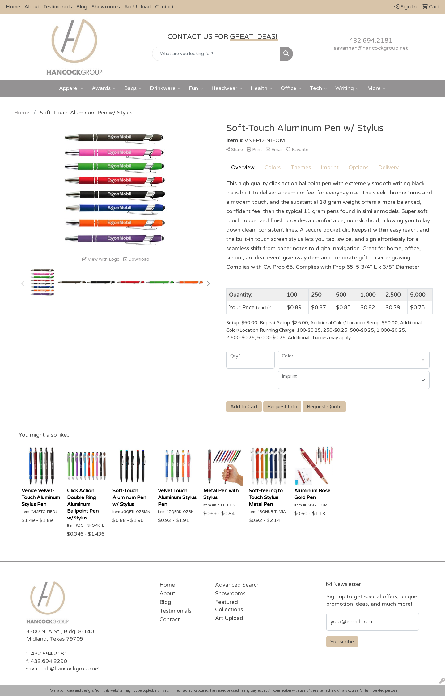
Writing (347, 88)
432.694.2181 (370, 41)
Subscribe (342, 641)
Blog (81, 7)
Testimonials (58, 7)
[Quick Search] (216, 54)
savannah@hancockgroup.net (371, 48)
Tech (318, 88)
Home (13, 7)
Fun (196, 88)
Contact (164, 7)
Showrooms (105, 7)
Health (262, 88)
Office (291, 88)
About (31, 7)
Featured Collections (229, 606)
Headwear (227, 88)
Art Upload (137, 7)
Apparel (71, 88)
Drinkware (165, 88)
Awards (104, 88)
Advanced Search (237, 585)
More (376, 88)
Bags (133, 88)
